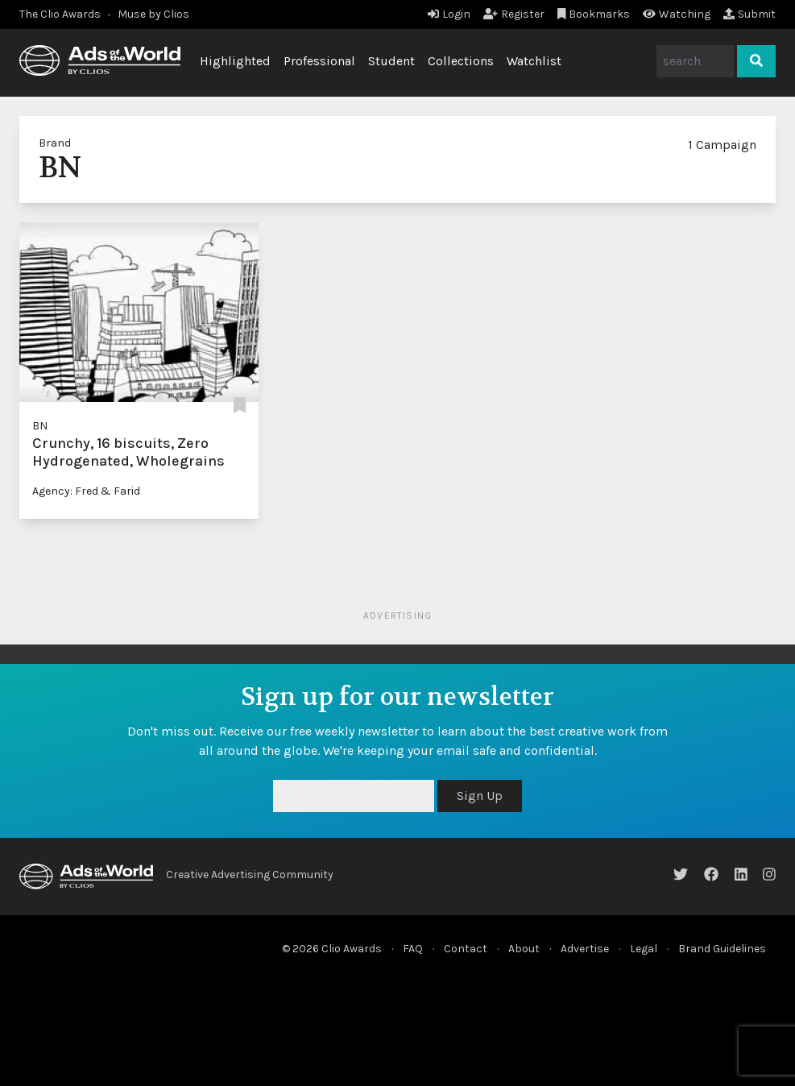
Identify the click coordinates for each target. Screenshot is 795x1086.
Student (391, 60)
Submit (749, 14)
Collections (461, 60)
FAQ (413, 948)
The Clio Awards (60, 14)
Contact (465, 948)
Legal (643, 948)
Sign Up (480, 795)
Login (449, 14)
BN (40, 426)
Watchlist (534, 60)
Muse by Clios (153, 14)
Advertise (585, 948)
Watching (676, 14)
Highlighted (235, 60)
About (524, 948)
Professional (319, 60)
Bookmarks (594, 14)
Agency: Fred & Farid (86, 491)
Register (513, 14)
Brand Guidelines (722, 948)
